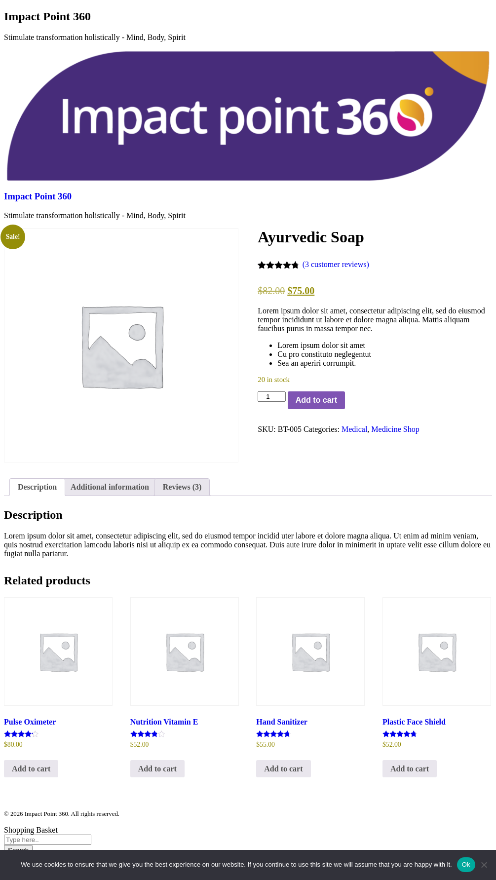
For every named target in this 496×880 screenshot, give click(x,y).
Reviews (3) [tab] (182, 487)
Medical (354, 429)
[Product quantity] (271, 396)
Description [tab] (37, 487)
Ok (466, 864)
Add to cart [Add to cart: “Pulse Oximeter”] (31, 769)
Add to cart (316, 400)
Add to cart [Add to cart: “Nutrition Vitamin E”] (157, 769)
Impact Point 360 (38, 196)
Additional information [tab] (110, 487)
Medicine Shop (395, 429)
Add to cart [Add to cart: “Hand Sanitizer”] (283, 769)
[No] (484, 865)
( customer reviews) (336, 264)
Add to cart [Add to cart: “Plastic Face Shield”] (409, 769)
